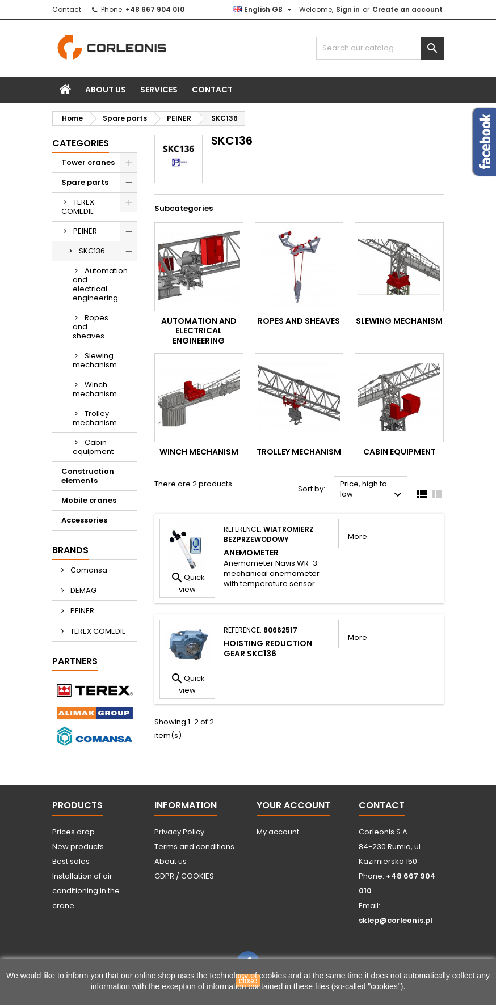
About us (105, 89)
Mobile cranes (88, 500)
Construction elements (87, 476)
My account (278, 831)
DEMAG (82, 590)
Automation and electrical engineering (100, 284)
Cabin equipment (93, 447)
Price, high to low (372, 490)
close (248, 980)
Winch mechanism (95, 389)
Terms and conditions (194, 846)
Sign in (348, 9)
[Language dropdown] (264, 9)
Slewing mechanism (95, 360)
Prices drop (73, 831)
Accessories (84, 520)
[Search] (380, 48)
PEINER (85, 231)
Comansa (88, 570)
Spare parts (84, 182)
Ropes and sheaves (90, 326)
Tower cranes (88, 162)
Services (159, 89)
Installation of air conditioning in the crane (86, 891)
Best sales (71, 861)
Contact (66, 9)
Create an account (407, 9)
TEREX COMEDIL (77, 207)
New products (78, 846)
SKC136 (92, 250)
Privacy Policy (179, 831)
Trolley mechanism (95, 418)
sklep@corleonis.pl (395, 920)
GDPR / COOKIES (184, 876)
